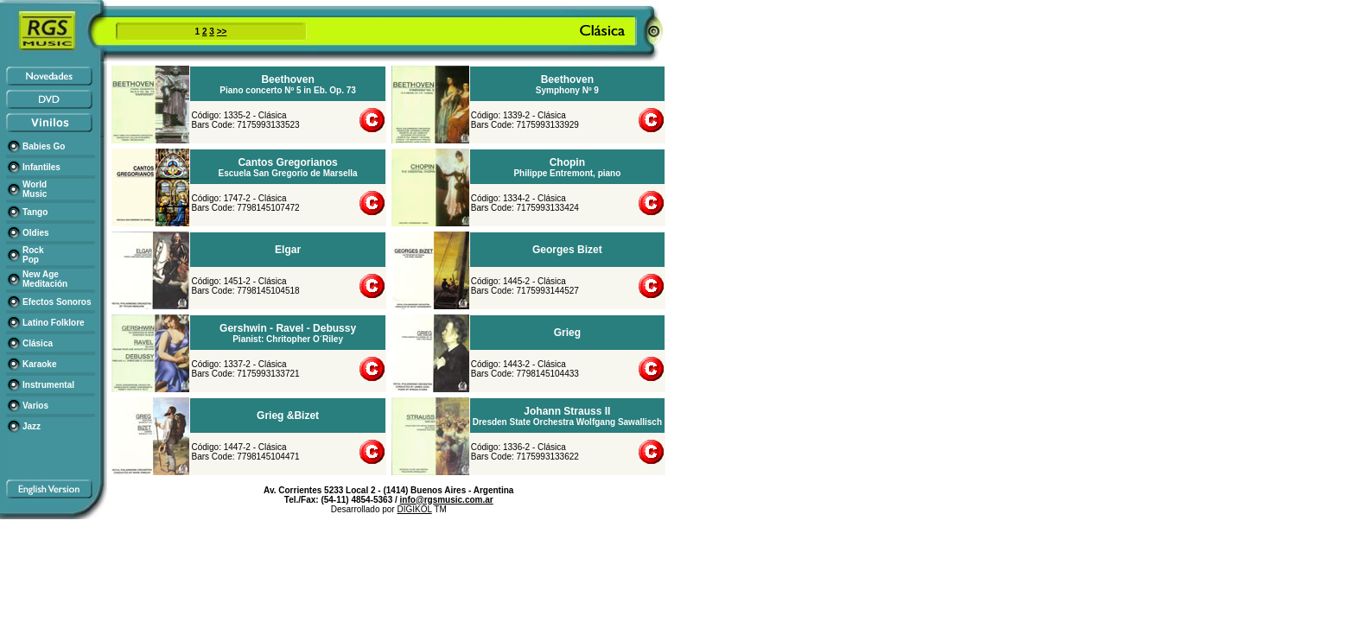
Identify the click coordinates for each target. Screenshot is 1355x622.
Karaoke (39, 364)
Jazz (31, 426)
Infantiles (41, 167)
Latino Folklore (53, 322)
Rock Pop (32, 254)
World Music (34, 189)
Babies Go (43, 146)
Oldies (35, 233)
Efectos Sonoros (56, 302)
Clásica (37, 343)
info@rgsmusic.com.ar (446, 500)
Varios (35, 405)
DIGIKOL (414, 509)
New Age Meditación (44, 279)
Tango (35, 212)
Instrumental (48, 385)
